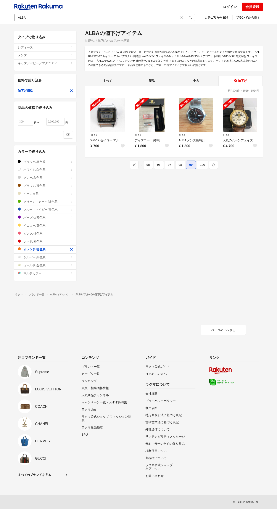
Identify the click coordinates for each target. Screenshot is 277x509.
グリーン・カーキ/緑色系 (45, 201)
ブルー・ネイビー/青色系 (45, 209)
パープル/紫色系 (45, 217)
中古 (196, 80)
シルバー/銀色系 (45, 257)
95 (148, 164)
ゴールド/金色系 (45, 265)
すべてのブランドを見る (34, 475)
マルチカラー (45, 273)
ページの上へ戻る (223, 330)
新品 (152, 80)
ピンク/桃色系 (45, 233)
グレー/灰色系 (45, 177)
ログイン (230, 7)
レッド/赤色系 (45, 241)
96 (159, 164)
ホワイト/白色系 (45, 169)
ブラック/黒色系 (45, 162)
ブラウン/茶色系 (45, 185)
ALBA (93, 135)
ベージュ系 (45, 193)
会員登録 (252, 7)
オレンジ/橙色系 (45, 249)
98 (180, 164)
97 (169, 164)
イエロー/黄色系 (45, 225)
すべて (107, 80)
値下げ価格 (45, 90)
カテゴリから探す (217, 17)
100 (202, 164)
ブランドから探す (248, 17)
